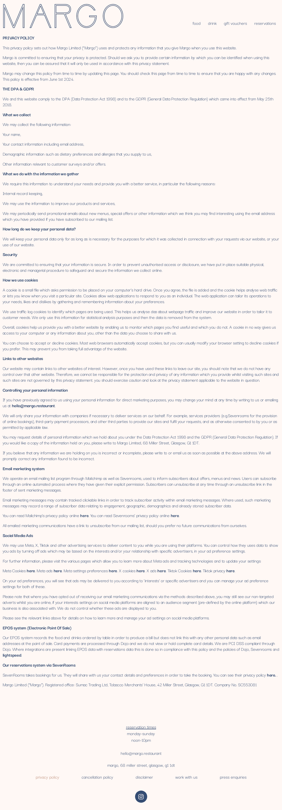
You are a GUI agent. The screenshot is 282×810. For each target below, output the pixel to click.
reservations (265, 23)
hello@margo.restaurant (141, 753)
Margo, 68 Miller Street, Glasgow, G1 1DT (141, 765)
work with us (186, 777)
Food (197, 23)
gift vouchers (235, 23)
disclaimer (144, 777)
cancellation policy (97, 777)
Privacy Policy (47, 777)
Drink (212, 23)
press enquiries (233, 777)
